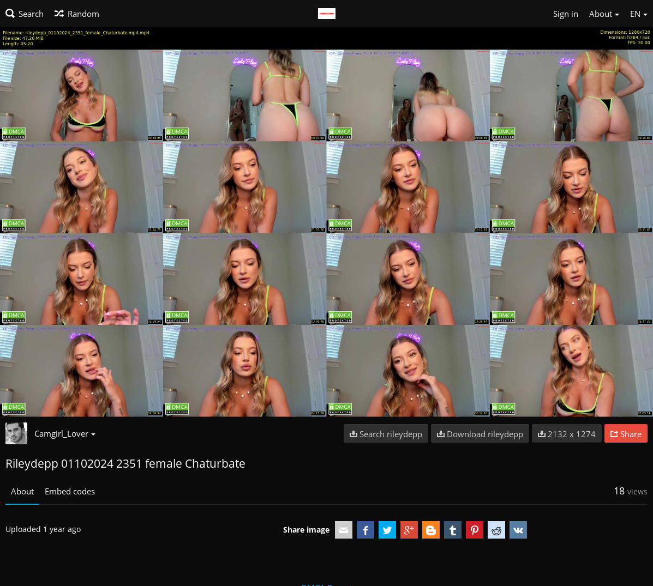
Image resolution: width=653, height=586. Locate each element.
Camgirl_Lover (64, 433)
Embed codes (70, 491)
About (22, 491)
